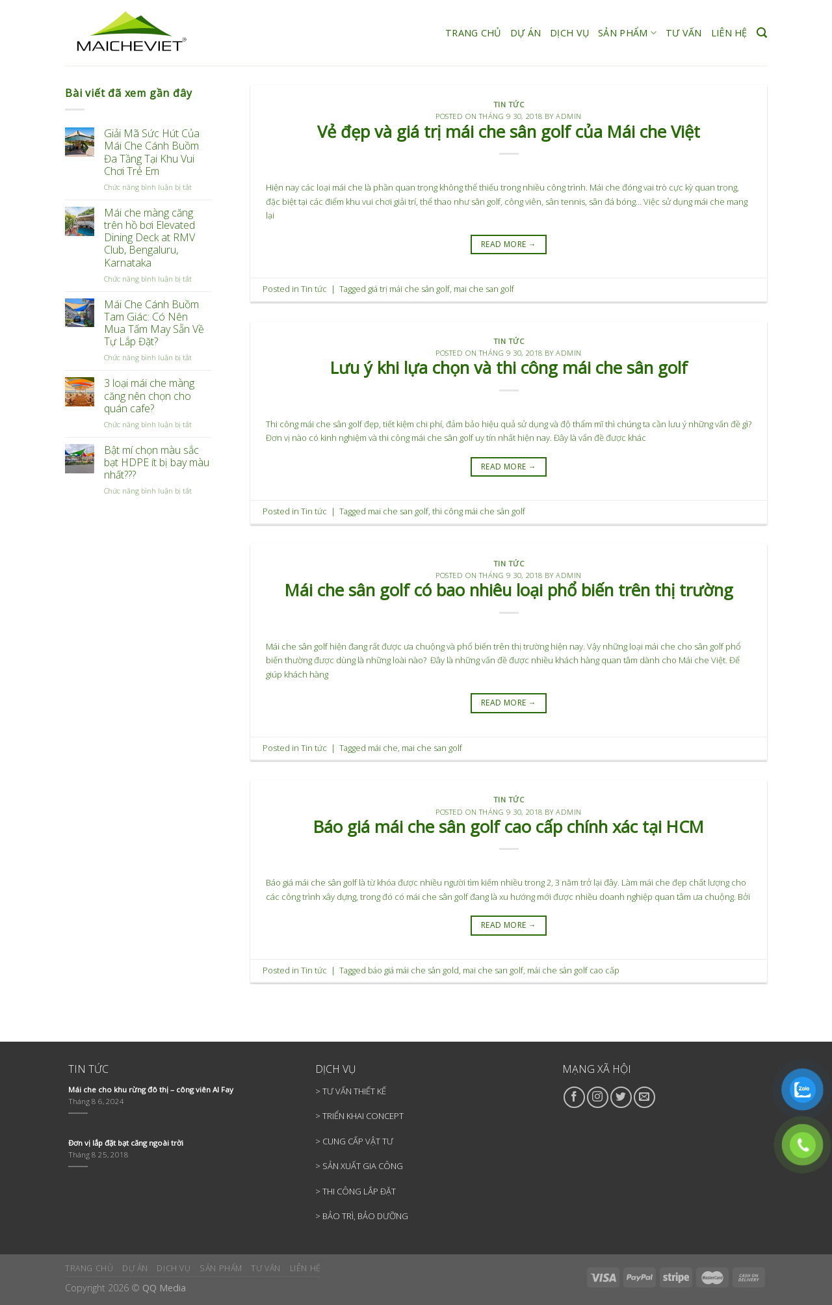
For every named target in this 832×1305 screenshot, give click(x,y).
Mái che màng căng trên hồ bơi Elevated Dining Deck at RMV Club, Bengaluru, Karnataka (149, 238)
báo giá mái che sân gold (413, 970)
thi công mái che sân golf (478, 511)
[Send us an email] (644, 1097)
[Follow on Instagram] (597, 1097)
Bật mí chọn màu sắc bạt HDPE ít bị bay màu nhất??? (156, 463)
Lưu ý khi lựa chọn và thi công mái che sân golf (509, 367)
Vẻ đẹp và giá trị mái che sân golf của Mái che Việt (508, 131)
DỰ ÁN (525, 33)
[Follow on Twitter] (621, 1097)
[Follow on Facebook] (574, 1097)
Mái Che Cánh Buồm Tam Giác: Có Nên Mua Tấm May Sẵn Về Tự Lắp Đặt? (154, 323)
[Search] (762, 33)
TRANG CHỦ (473, 33)
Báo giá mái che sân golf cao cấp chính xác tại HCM (508, 826)
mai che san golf (484, 289)
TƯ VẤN (684, 33)
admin (569, 116)
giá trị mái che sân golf (409, 289)
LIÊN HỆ (729, 33)
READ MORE (508, 244)
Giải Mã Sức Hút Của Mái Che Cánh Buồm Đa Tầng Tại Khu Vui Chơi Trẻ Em (152, 152)
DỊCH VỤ (569, 33)
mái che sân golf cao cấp (573, 970)
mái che (383, 748)
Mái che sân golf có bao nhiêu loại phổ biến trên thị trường (509, 590)
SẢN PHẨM (627, 33)
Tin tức (509, 104)
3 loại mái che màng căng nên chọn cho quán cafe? (149, 396)
